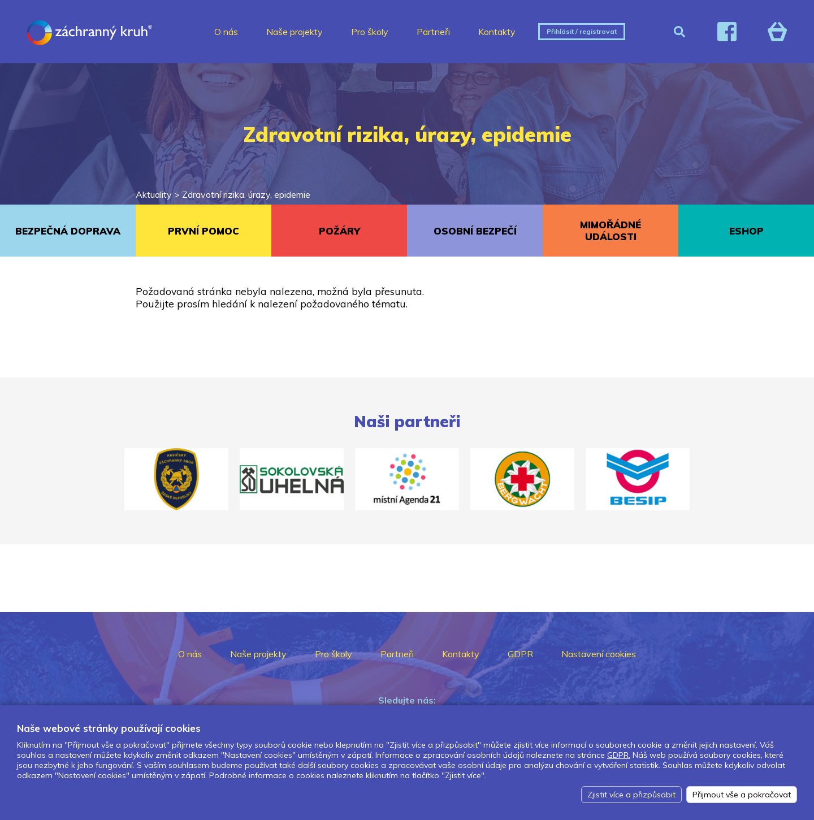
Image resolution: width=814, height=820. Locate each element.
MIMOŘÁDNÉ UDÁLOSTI (610, 230)
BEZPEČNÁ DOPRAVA (67, 231)
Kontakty (497, 31)
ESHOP (746, 231)
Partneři (433, 31)
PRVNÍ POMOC (203, 231)
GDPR (520, 654)
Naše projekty (294, 31)
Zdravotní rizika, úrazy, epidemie (246, 194)
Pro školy (369, 31)
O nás (226, 31)
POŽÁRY (339, 231)
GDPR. (618, 755)
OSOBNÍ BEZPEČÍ (475, 231)
